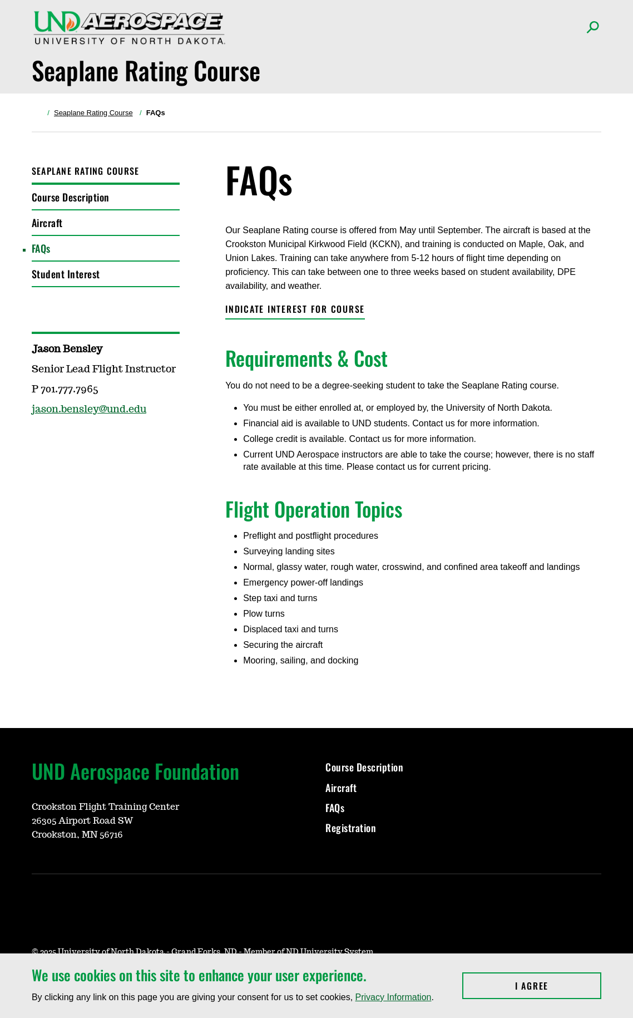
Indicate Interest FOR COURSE (295, 309)
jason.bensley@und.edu (89, 410)
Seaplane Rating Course (93, 113)
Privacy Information (393, 997)
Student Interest (66, 274)
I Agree (558, 985)
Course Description (71, 197)
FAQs (41, 248)
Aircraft (47, 222)
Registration (350, 827)
